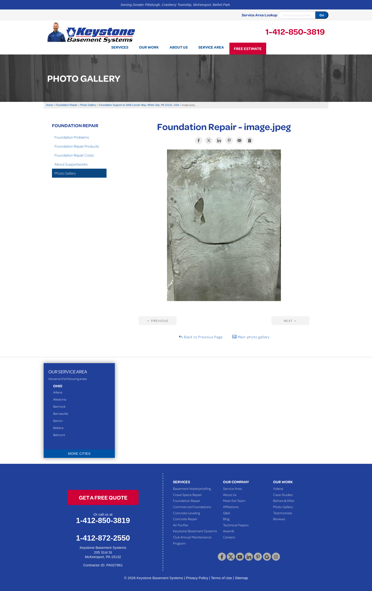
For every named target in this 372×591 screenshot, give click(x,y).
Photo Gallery (65, 173)
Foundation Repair (75, 125)
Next (290, 321)
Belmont (59, 435)
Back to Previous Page (200, 336)
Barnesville (60, 413)
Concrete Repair (185, 519)
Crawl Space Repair (187, 494)
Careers (229, 537)
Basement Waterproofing (192, 488)
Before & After (283, 500)
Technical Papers (236, 525)
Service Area (232, 488)
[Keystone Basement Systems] (91, 32)
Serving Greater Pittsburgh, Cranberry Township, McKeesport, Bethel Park (175, 5)
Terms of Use (221, 578)
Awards (228, 531)
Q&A (226, 513)
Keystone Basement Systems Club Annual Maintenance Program (195, 537)
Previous (157, 321)
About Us (230, 494)
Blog (226, 519)
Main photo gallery (251, 336)
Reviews (279, 519)
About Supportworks (71, 164)
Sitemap (241, 578)
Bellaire (58, 428)
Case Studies (283, 494)
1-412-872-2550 (103, 538)
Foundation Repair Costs (74, 155)
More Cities (79, 454)
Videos (278, 488)
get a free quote (103, 497)
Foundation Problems (72, 137)
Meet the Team (234, 500)
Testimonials (282, 513)
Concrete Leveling (186, 513)
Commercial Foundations (192, 507)
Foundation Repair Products (77, 146)
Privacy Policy (197, 578)
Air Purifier (180, 525)
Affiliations (231, 507)
